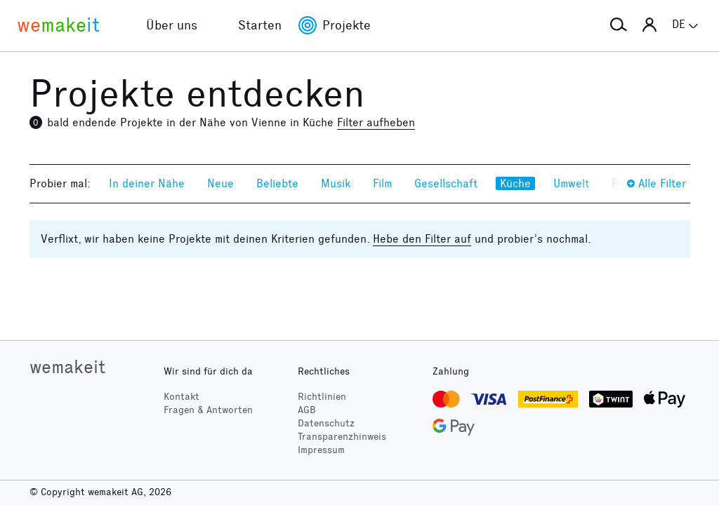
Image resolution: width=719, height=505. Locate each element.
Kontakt (181, 397)
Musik (335, 183)
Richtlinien (322, 397)
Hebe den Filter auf (422, 238)
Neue (220, 183)
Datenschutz (326, 423)
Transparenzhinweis (342, 437)
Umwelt (571, 183)
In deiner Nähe (147, 183)
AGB (307, 410)
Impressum (321, 450)
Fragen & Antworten (208, 410)
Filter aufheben (376, 122)
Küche (515, 183)
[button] (618, 25)
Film (382, 183)
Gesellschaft (445, 183)
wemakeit (67, 367)
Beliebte (277, 183)
